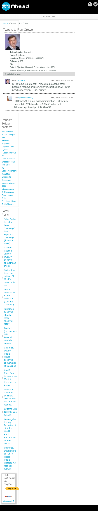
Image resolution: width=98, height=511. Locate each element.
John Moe (6, 174)
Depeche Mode (8, 147)
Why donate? (8, 501)
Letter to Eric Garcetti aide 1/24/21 (10, 412)
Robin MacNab (8, 204)
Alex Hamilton (7, 132)
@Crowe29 (21, 80)
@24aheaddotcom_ (25, 98)
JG (3, 168)
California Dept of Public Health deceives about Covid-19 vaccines (10, 356)
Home (5, 23)
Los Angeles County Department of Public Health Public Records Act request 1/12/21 (10, 431)
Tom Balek (6, 165)
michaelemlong (8, 189)
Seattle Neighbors (9, 171)
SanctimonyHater (9, 201)
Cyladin (5, 150)
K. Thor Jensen (8, 192)
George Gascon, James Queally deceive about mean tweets (10, 256)
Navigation (49, 16)
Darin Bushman (8, 159)
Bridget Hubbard (8, 162)
